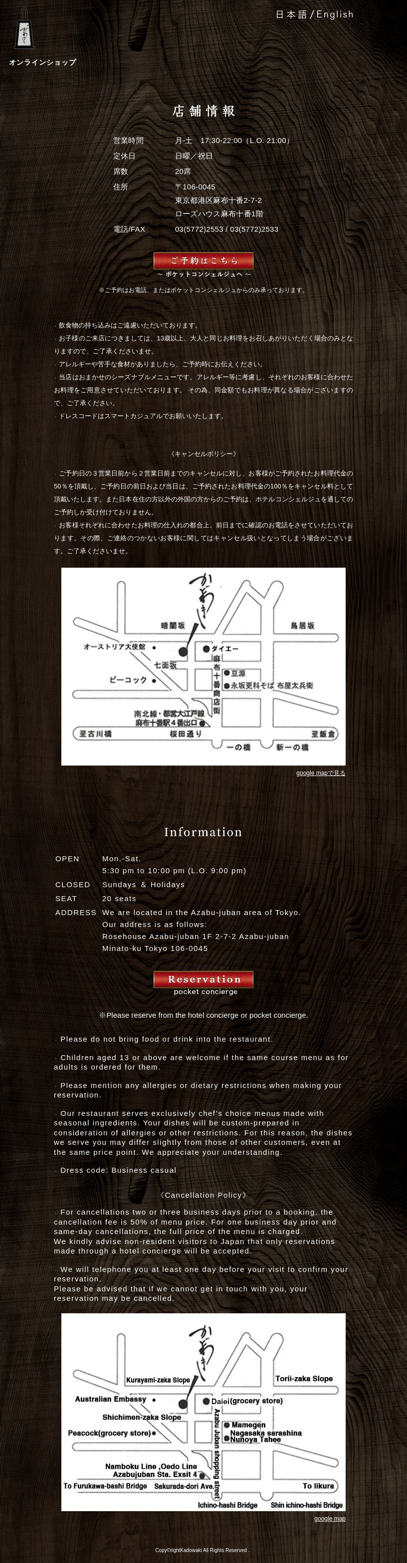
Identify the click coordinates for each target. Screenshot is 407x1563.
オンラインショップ (42, 62)
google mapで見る (321, 773)
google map (330, 1518)
